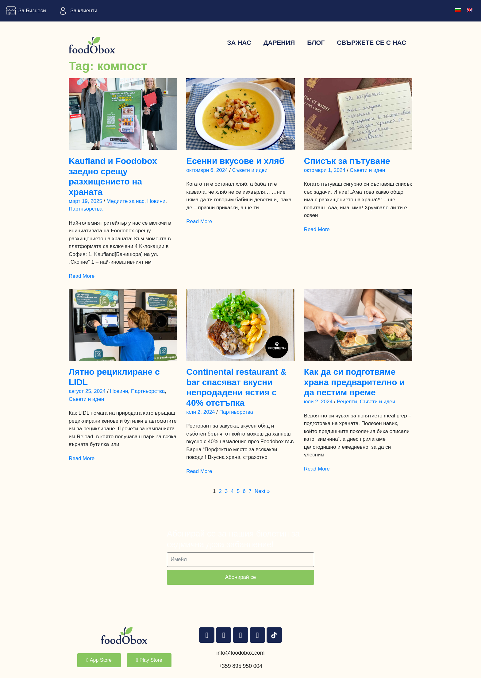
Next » (262, 491)
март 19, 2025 (85, 201)
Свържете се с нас (371, 42)
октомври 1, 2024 (324, 170)
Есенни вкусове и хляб (235, 161)
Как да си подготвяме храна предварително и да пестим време (354, 382)
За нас (239, 42)
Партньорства (85, 209)
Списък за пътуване (347, 161)
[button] (99, 660)
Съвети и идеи (249, 170)
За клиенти (76, 10)
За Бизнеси (24, 10)
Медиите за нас (125, 201)
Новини (156, 201)
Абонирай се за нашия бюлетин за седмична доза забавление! (233, 539)
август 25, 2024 (87, 391)
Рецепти (347, 402)
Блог (316, 42)
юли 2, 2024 (200, 412)
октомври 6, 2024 (207, 170)
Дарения (279, 42)
